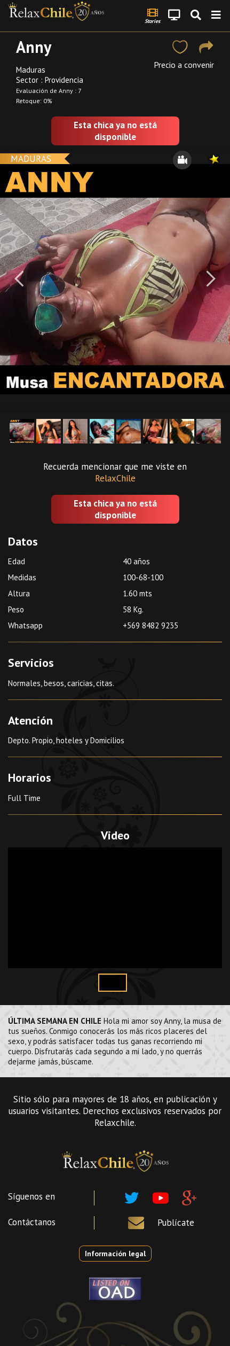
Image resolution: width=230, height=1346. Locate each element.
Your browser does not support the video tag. (115, 907)
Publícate (175, 1222)
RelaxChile (115, 478)
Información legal (115, 1253)
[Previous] (19, 279)
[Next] (211, 279)
